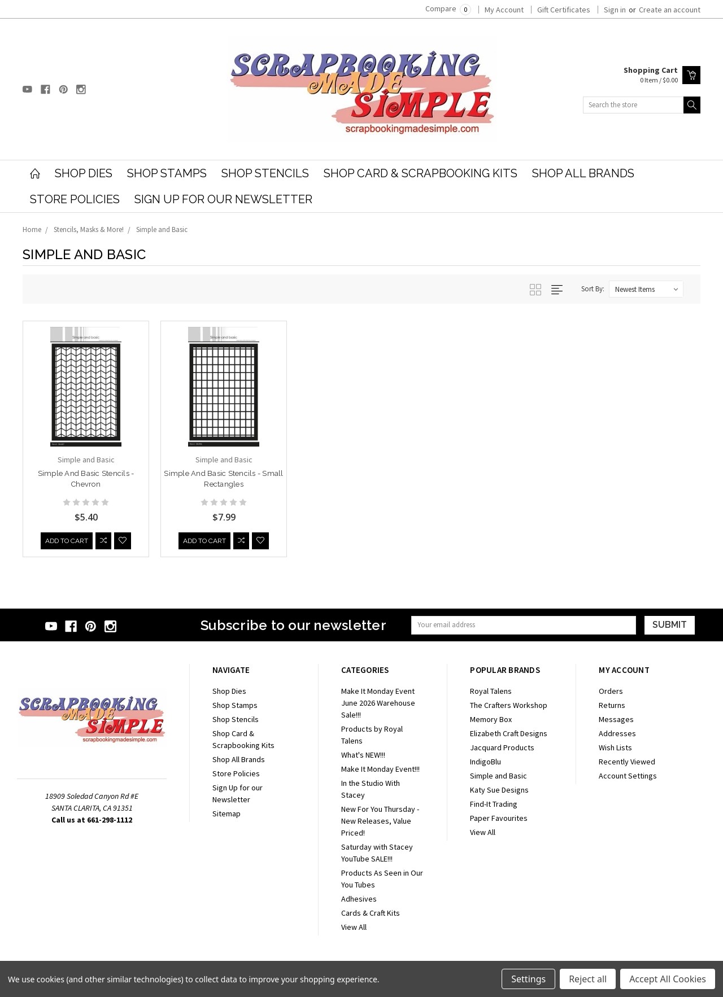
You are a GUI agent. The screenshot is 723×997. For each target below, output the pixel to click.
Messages (616, 719)
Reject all (588, 979)
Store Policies (75, 199)
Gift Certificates (563, 10)
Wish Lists (615, 747)
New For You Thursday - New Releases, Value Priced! (380, 821)
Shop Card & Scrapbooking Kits (420, 173)
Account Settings (628, 776)
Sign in (615, 10)
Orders (611, 691)
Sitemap (226, 813)
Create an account (669, 10)
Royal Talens (491, 691)
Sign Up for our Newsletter (223, 199)
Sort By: (592, 289)
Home (32, 229)
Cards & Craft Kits (370, 913)
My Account (504, 10)
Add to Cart (66, 542)
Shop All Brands (583, 173)
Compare (448, 8)
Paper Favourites (499, 818)
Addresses (617, 733)
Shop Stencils (265, 173)
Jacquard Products (502, 747)
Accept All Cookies (667, 979)
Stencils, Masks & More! (89, 229)
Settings (528, 979)
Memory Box (491, 719)
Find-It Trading (493, 804)
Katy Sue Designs (499, 790)
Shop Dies (83, 173)
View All (354, 927)
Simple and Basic (162, 229)
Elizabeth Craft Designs (508, 733)
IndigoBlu (485, 762)
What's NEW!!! (363, 755)
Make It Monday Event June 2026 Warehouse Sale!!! (378, 703)
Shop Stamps (167, 173)
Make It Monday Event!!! (380, 769)
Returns (612, 705)
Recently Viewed (627, 762)
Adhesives (359, 899)
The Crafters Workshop (508, 705)
